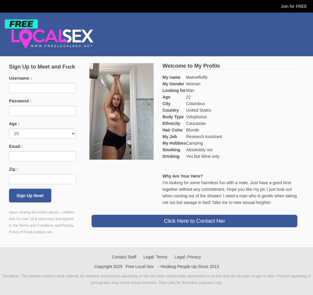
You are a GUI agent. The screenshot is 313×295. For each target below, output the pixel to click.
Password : (20, 101)
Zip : (13, 169)
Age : (14, 123)
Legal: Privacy (188, 257)
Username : (20, 78)
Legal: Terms (155, 257)
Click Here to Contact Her (194, 221)
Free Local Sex (139, 266)
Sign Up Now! (30, 195)
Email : (16, 146)
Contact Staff (124, 257)
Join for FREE (294, 6)
